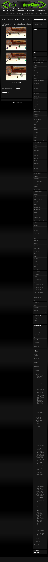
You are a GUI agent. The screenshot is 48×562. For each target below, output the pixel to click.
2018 (36, 362)
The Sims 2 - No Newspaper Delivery (39, 513)
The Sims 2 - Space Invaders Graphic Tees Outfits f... (40, 469)
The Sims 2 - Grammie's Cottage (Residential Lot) (39, 492)
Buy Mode (5, 89)
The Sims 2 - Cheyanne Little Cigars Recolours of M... (40, 482)
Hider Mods (36, 166)
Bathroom (35, 72)
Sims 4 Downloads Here (41, 10)
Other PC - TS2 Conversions (38, 220)
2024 (36, 354)
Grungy (35, 158)
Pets (35, 227)
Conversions (36, 111)
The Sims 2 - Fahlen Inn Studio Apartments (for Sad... (40, 500)
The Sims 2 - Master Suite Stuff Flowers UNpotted (40, 455)
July (36, 371)
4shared (35, 318)
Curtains (35, 116)
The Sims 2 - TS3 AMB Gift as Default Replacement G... (39, 413)
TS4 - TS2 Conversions (37, 287)
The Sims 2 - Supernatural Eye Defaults (40, 405)
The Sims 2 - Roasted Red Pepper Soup (40, 503)
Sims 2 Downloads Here (20, 10)
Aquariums (35, 67)
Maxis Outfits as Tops (37, 191)
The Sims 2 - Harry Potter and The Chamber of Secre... (40, 531)
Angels (35, 65)
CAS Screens (36, 98)
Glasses (35, 152)
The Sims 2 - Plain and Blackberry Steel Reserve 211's (39, 426)
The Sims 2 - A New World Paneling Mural (40, 398)
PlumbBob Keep (36, 346)
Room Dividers (36, 248)
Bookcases (36, 85)
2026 (36, 351)
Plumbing (35, 230)
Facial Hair (35, 137)
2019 (36, 361)
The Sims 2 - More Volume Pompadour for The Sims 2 (40, 462)
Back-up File (16, 85)
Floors (35, 147)
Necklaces (35, 204)
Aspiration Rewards (37, 68)
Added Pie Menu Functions (38, 60)
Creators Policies (36, 114)
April (37, 538)
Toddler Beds (36, 277)
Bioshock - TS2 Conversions (38, 80)
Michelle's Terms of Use (37, 26)
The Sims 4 (36, 274)
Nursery (35, 212)
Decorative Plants (37, 119)
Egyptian (35, 132)
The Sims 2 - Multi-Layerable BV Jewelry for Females (39, 418)
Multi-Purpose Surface (37, 199)
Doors (35, 124)
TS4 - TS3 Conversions (37, 289)
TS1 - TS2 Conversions (37, 279)
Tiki (34, 276)
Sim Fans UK (36, 339)
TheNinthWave (36, 54)
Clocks (35, 104)
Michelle (35, 194)
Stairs (35, 261)
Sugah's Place (36, 342)
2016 (36, 365)
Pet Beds (35, 225)
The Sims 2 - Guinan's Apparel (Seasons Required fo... (39, 408)
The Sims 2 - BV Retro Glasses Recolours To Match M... (39, 387)
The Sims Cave (36, 334)
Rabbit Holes (36, 240)
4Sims (35, 329)
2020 (36, 359)
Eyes (35, 135)
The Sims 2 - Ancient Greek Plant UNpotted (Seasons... (39, 449)
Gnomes (35, 153)
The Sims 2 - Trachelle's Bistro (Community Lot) (40, 476)
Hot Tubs (35, 170)
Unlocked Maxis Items (37, 295)
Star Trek (35, 263)
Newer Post (4, 99)
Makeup (35, 186)
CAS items (35, 96)
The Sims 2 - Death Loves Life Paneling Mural (40, 396)
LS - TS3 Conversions (37, 183)
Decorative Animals (37, 117)
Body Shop (36, 83)
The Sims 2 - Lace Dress (40, 533)
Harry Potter (36, 163)
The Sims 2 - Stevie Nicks (40, 474)
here (22, 22)
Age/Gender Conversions (38, 62)
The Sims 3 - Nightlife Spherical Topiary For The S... (39, 435)
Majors (35, 184)
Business (35, 91)
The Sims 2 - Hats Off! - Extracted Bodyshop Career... (39, 393)
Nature (35, 202)
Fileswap (35, 320)
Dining (35, 122)
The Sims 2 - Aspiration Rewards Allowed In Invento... (39, 489)
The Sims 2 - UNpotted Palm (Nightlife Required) (39, 515)
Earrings (35, 129)
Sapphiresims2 (36, 317)
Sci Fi (35, 253)
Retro (35, 246)
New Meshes (36, 209)
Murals (35, 201)
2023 (36, 355)
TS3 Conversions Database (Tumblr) (39, 331)
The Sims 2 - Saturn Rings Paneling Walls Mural (40, 495)
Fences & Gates (36, 142)
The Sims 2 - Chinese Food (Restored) (39, 484)
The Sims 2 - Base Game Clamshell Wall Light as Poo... (40, 479)
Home (4, 10)
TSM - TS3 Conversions (38, 292)
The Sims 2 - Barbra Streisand (39, 473)
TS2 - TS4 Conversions (37, 282)
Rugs (35, 250)
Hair (34, 160)
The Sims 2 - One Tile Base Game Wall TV (39, 403)
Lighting (35, 176)
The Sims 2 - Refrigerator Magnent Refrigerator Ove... (40, 384)
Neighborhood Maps (37, 207)
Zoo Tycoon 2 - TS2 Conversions (39, 312)
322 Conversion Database (38, 332)
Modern (35, 197)
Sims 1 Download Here (10, 10)
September (38, 370)
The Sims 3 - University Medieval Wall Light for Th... (40, 438)
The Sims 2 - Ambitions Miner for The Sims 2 (39, 410)
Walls (35, 305)
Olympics (35, 214)
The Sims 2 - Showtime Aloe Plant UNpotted (39, 457)
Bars (35, 70)
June (37, 373)
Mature (8, 89)
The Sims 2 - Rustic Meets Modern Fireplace (40, 381)
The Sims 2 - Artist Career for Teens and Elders (40, 487)
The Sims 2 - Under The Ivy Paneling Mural (39, 416)
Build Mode (36, 90)
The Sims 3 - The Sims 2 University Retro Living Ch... (40, 432)
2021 (36, 358)
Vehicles (35, 300)
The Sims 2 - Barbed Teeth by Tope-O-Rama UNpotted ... (40, 452)
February (37, 541)
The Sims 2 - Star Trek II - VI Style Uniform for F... (40, 511)
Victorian (35, 302)
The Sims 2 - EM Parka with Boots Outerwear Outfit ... (39, 524)
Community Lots (36, 109)
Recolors (11, 89)
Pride (35, 238)
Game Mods (36, 150)
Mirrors (35, 196)
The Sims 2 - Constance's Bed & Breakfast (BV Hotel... (40, 446)
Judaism (35, 171)
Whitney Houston (36, 307)
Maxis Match (36, 189)
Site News (35, 258)
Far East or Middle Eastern (38, 140)
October (37, 369)
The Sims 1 (36, 269)
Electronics (36, 134)
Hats (35, 165)
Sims (35, 256)
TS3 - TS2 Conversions (37, 284)
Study (35, 266)
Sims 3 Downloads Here (30, 10)
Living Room (36, 178)
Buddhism (35, 88)
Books (35, 86)
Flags (35, 145)
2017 (36, 363)
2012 (36, 545)
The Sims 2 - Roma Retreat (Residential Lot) (39, 506)
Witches (35, 310)
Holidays (35, 168)
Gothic (35, 155)
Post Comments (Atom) (18, 102)
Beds (35, 78)
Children (35, 101)
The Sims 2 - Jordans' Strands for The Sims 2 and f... (40, 459)
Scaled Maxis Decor (37, 251)
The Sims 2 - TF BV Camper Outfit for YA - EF (39, 497)
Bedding (35, 75)
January (37, 542)
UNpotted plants (36, 297)
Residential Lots (36, 245)
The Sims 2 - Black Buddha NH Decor (39, 521)
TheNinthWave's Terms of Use (39, 24)
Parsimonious (36, 337)
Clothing (35, 106)
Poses (35, 235)
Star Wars (35, 264)
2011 (36, 547)
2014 (36, 366)
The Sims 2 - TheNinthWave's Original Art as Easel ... (40, 400)
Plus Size (35, 232)
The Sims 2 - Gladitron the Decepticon (40, 528)
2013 (36, 544)
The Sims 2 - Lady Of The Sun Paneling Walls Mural (40, 429)
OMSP (35, 215)
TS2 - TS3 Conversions (37, 281)
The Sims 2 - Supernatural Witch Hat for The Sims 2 (40, 466)
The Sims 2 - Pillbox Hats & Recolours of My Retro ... (40, 390)
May (37, 374)
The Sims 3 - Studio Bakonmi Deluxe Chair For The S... (40, 441)
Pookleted (35, 233)
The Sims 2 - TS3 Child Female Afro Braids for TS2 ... (40, 518)
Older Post (29, 99)
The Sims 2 (14, 89)
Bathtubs (35, 73)
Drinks (35, 127)
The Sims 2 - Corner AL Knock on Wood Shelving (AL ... (39, 376)
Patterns (35, 222)
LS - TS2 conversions (37, 181)
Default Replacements (37, 121)
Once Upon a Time (37, 217)
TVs (34, 294)
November (37, 367)
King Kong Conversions (37, 173)
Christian (35, 103)
